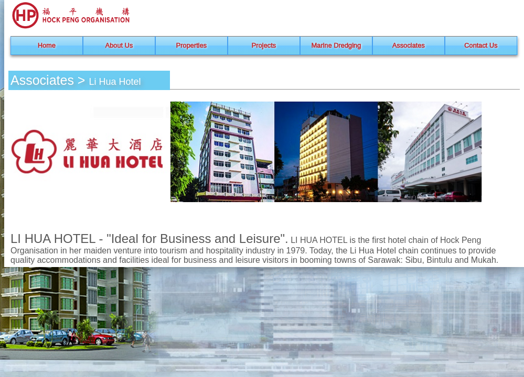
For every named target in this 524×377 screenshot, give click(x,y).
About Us (119, 45)
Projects (264, 45)
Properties (191, 45)
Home (47, 45)
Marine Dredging (336, 45)
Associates (408, 45)
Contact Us (480, 45)
